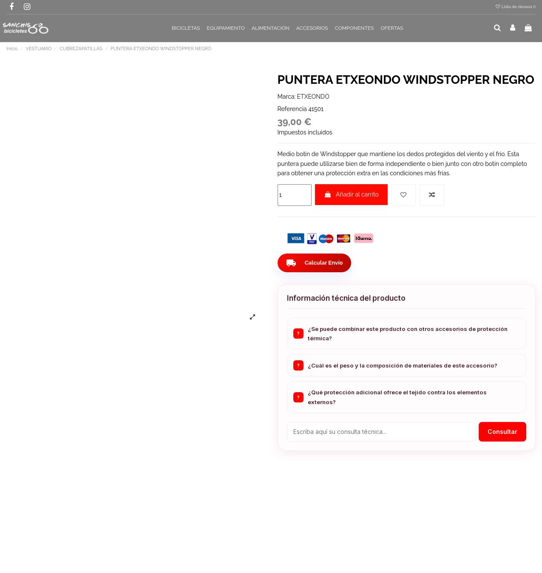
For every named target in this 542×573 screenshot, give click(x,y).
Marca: (286, 96)
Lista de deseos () (515, 6)
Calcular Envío (316, 263)
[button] (186, 28)
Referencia (292, 108)
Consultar (502, 431)
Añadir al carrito (351, 194)
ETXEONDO (313, 96)
